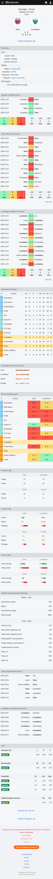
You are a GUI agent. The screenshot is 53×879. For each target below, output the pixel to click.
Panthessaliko (16, 69)
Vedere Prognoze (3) (26, 41)
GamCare (26, 842)
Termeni (26, 857)
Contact (26, 864)
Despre (26, 861)
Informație (26, 867)
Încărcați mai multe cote (26, 810)
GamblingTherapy (26, 839)
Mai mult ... (49, 202)
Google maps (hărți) (18, 78)
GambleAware (26, 835)
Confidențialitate (26, 854)
